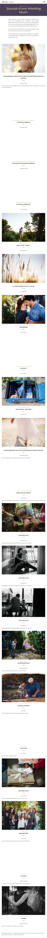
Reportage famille (23, 833)
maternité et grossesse (20, 74)
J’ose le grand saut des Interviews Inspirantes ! (23, 163)
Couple (20, 243)
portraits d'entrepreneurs (28, 120)
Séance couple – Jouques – (23, 245)
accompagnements (17, 120)
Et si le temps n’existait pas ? (23, 204)
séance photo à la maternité (23, 493)
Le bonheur (23, 876)
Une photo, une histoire (23, 705)
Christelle (23, 918)
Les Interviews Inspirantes (23, 122)
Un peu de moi (28, 202)
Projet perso (24, 661)
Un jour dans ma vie (23, 533)
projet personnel (23, 916)
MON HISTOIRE (23, 327)
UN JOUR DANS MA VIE (23, 663)
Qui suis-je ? (23, 368)
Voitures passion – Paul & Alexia (23, 409)
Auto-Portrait (23, 748)
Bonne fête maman (23, 790)
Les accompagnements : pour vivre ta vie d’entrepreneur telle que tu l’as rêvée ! (23, 450)
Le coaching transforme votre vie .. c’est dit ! (23, 286)
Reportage (29, 74)
